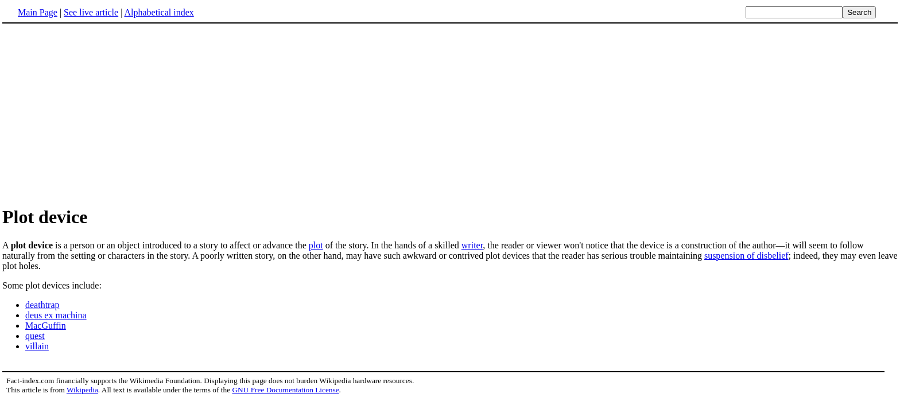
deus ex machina (56, 315)
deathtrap (42, 305)
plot (316, 245)
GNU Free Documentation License (285, 389)
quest (35, 336)
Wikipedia (82, 389)
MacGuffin (45, 325)
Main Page (37, 12)
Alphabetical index (158, 12)
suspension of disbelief (746, 255)
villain (37, 346)
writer (472, 245)
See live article (91, 12)
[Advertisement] (450, 114)
